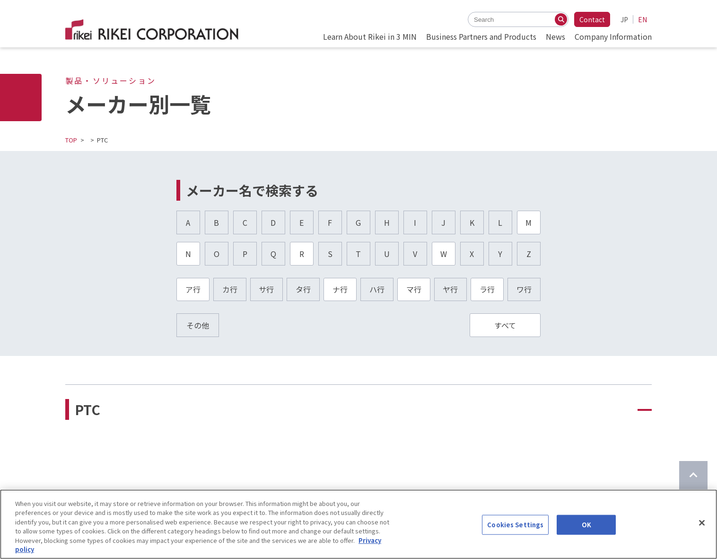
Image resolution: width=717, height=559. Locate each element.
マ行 (413, 289)
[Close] (701, 523)
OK (586, 524)
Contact (592, 19)
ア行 (193, 289)
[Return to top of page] (693, 475)
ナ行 (340, 289)
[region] (358, 524)
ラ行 (487, 289)
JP (624, 19)
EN (642, 19)
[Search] (561, 19)
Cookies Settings (515, 524)
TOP (71, 139)
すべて (505, 325)
